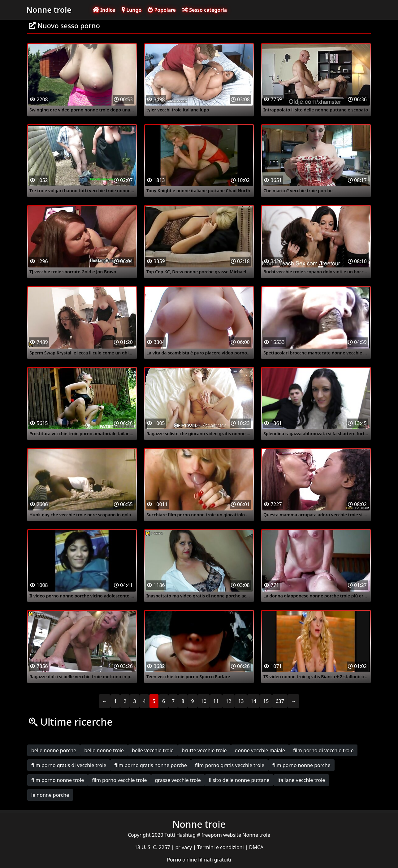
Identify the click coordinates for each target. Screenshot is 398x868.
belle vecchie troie (153, 750)
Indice (104, 10)
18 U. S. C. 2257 (153, 847)
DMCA (256, 847)
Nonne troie (48, 9)
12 (228, 701)
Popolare (162, 10)
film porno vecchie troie (119, 780)
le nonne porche (50, 795)
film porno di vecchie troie (323, 750)
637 (279, 701)
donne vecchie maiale (260, 750)
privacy (184, 847)
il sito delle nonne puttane (239, 780)
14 (253, 701)
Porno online (182, 859)
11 (216, 701)
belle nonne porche (53, 750)
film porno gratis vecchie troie (229, 765)
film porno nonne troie (57, 780)
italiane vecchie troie (301, 780)
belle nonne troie (104, 750)
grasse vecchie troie (178, 780)
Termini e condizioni (221, 847)
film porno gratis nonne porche (150, 765)
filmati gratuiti (214, 859)
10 (203, 701)
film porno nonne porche (301, 765)
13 (241, 701)
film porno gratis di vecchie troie (68, 765)
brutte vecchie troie (204, 750)
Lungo (131, 10)
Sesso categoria (204, 10)
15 (266, 701)
